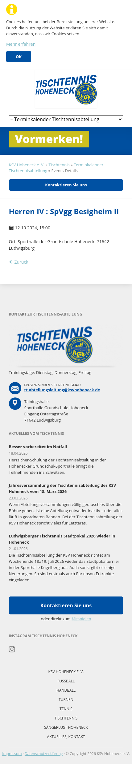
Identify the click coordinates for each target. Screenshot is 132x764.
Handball (66, 690)
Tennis (66, 708)
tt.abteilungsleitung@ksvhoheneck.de (62, 390)
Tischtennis (59, 165)
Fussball (66, 681)
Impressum (12, 753)
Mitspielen (81, 619)
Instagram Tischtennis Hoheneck (12, 649)
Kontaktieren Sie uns (66, 185)
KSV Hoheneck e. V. (27, 165)
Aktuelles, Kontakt (66, 736)
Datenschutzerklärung (44, 753)
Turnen (66, 699)
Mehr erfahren (20, 44)
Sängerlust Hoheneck (66, 727)
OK (19, 56)
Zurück (21, 262)
